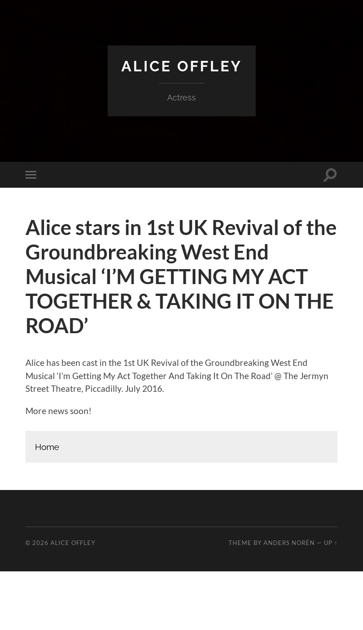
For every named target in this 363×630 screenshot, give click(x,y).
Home (47, 447)
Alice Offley (181, 66)
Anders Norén (289, 542)
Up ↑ (331, 542)
